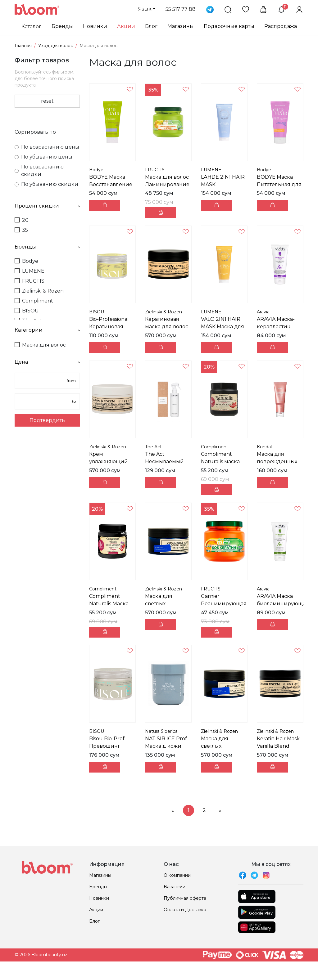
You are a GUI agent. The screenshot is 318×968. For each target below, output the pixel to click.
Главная (23, 45)
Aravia (263, 312)
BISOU (27, 311)
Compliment (34, 301)
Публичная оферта (185, 898)
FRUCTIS (29, 281)
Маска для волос (40, 345)
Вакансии (174, 887)
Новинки (95, 26)
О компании (177, 875)
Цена (47, 362)
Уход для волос (55, 45)
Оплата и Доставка (185, 909)
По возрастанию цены (47, 147)
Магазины (180, 26)
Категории (47, 330)
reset (47, 101)
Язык (145, 9)
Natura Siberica (161, 731)
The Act (153, 447)
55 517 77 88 (181, 9)
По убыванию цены (43, 157)
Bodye (26, 261)
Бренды (62, 26)
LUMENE (29, 271)
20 (22, 220)
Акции (126, 26)
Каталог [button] (31, 26)
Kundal (264, 447)
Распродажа (280, 26)
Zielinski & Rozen (39, 291)
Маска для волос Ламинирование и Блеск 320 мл (167, 184)
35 (21, 230)
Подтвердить (47, 420)
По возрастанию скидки (39, 170)
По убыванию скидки (46, 184)
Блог (151, 26)
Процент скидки (47, 206)
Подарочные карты (229, 26)
